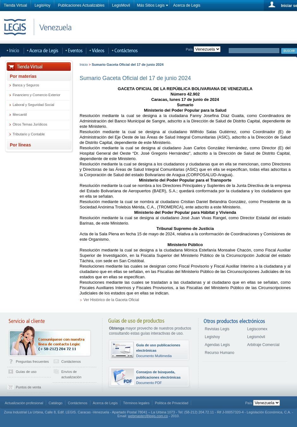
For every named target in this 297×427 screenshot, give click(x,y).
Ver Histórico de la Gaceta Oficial (111, 300)
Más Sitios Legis (151, 5)
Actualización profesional (24, 403)
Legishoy (212, 337)
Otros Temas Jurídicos (30, 124)
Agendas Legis (217, 345)
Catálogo (56, 403)
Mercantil (20, 114)
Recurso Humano (219, 352)
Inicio (84, 64)
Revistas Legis (217, 329)
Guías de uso (26, 372)
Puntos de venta (28, 387)
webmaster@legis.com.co (148, 416)
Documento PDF (158, 377)
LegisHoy (42, 5)
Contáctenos (71, 361)
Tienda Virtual (15, 5)
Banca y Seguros (26, 85)
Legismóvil (256, 337)
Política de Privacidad (171, 403)
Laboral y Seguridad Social (33, 105)
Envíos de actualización (71, 374)
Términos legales (136, 403)
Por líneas (20, 144)
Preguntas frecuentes (32, 361)
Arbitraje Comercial (263, 345)
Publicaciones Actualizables (81, 5)
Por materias (23, 76)
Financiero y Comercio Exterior (36, 95)
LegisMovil (121, 5)
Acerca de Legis (186, 5)
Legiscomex (257, 329)
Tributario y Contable (29, 134)
